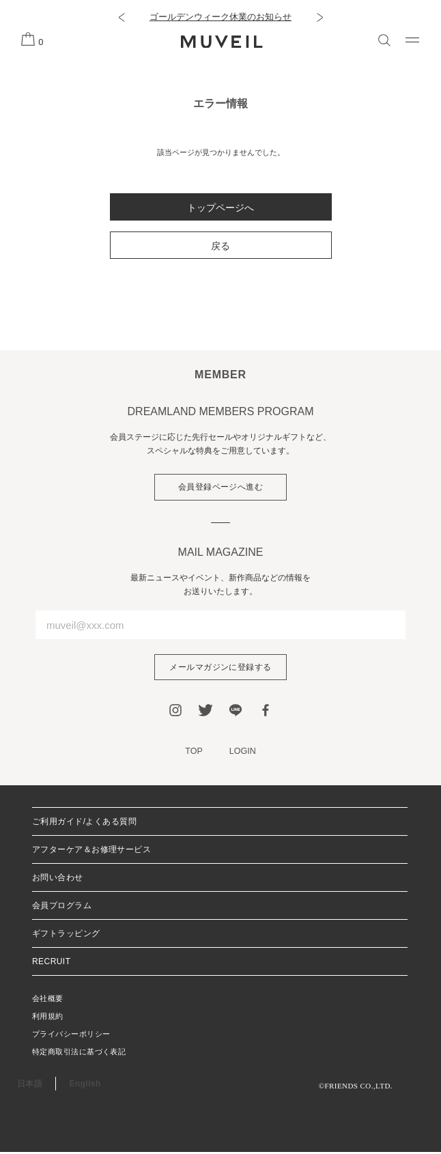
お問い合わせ (57, 879)
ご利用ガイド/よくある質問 (84, 823)
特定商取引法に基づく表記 (79, 1054)
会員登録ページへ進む (221, 487)
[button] (121, 17)
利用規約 (47, 1018)
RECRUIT (51, 963)
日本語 (29, 1085)
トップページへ (220, 207)
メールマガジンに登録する (220, 668)
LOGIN (243, 753)
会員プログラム (61, 907)
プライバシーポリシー (71, 1036)
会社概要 (47, 1000)
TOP (193, 753)
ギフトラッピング (66, 935)
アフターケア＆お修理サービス (91, 851)
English (84, 1085)
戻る (220, 245)
